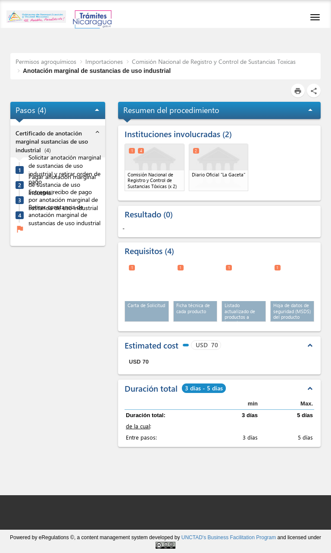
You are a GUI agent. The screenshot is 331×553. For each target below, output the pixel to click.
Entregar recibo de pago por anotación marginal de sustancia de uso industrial (63, 200)
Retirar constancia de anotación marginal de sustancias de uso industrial (64, 215)
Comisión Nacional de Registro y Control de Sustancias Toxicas (214, 61)
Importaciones (104, 61)
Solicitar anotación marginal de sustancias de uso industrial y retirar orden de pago (64, 169)
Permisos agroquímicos (46, 61)
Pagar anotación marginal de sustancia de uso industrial (62, 185)
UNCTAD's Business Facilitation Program (228, 537)
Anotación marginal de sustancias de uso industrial (97, 70)
